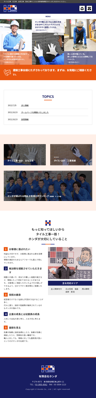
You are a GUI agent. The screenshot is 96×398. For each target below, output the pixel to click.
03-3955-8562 (41, 384)
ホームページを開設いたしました (35, 112)
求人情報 (25, 105)
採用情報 (25, 119)
